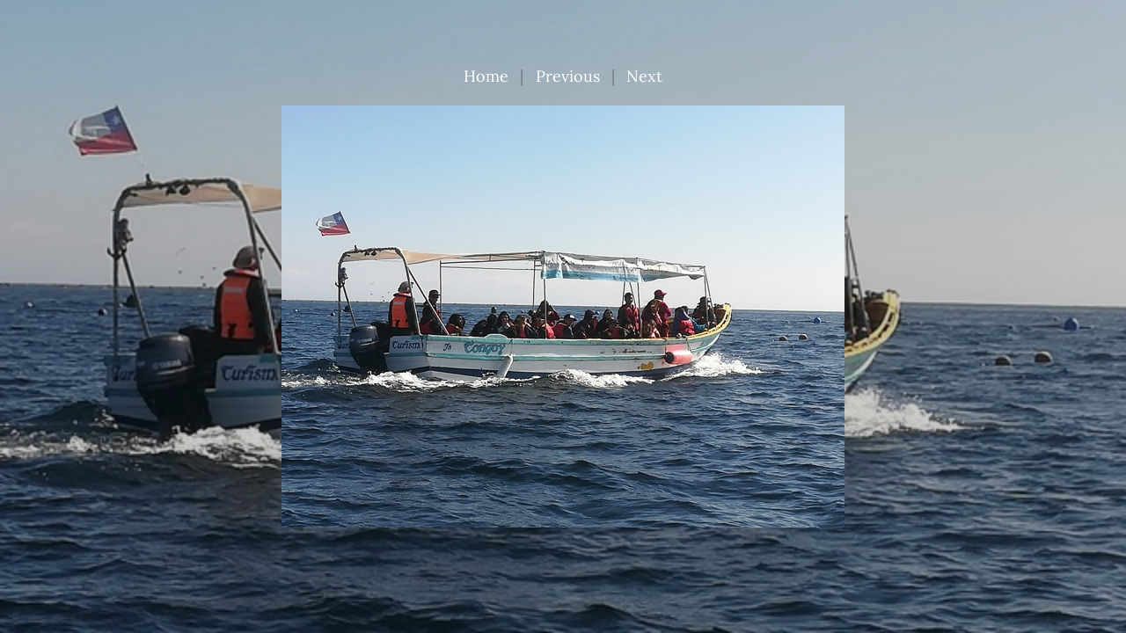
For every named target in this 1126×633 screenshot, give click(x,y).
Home (486, 76)
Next (644, 76)
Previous (568, 76)
